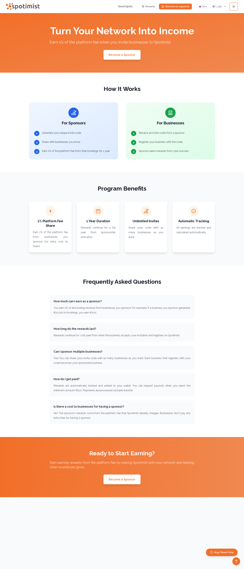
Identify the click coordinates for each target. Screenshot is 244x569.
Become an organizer (175, 6)
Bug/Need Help (222, 552)
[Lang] (203, 7)
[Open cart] (234, 6)
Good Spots (125, 6)
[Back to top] (236, 561)
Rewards (148, 6)
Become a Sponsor (122, 54)
